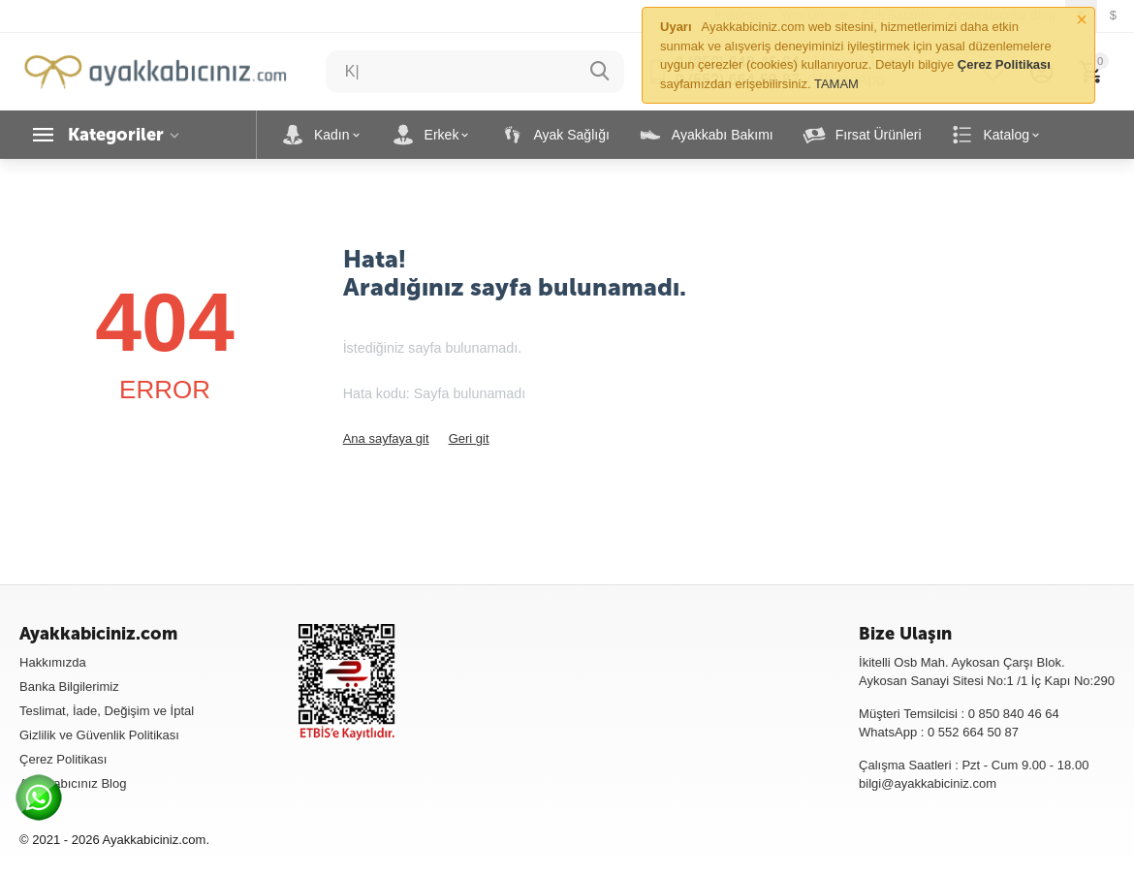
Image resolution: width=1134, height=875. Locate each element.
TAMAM (836, 84)
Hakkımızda (52, 662)
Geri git (469, 438)
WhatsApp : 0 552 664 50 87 (939, 732)
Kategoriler (116, 134)
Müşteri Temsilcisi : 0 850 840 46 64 (959, 713)
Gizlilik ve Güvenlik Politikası (99, 735)
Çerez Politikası (63, 759)
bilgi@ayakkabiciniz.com (927, 783)
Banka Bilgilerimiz (69, 686)
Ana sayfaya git (386, 438)
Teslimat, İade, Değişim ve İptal (106, 710)
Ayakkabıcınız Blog (72, 783)
